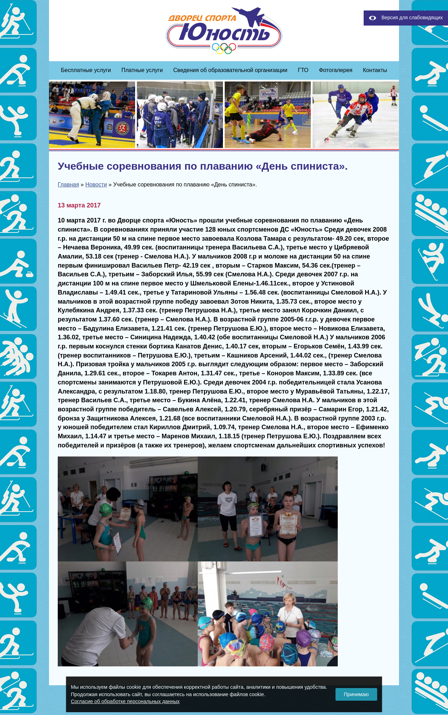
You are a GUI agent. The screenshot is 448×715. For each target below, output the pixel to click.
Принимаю (356, 694)
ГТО (303, 70)
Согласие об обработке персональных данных (125, 701)
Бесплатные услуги (86, 70)
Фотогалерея (335, 70)
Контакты (375, 70)
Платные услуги (142, 70)
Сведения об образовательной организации (230, 70)
